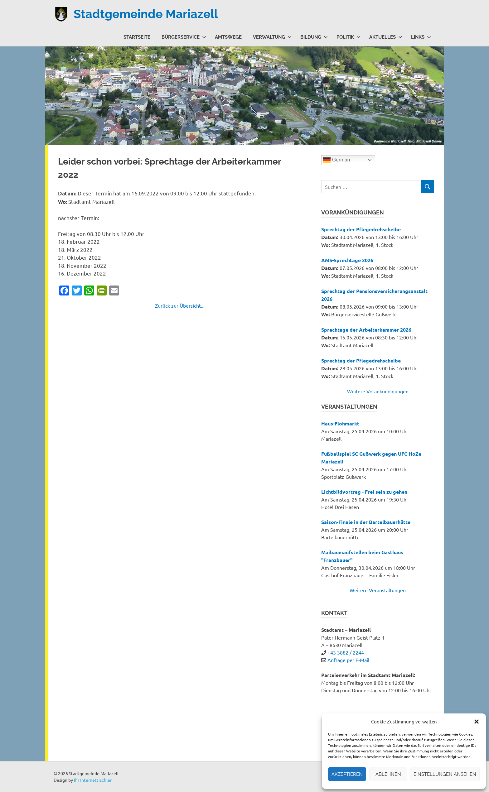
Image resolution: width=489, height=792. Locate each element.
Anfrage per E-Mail (348, 660)
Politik (348, 37)
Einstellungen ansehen (445, 774)
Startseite (136, 37)
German (336, 160)
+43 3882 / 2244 (345, 652)
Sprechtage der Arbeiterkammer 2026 (366, 329)
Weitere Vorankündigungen (378, 391)
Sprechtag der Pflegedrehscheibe (361, 229)
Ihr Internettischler (93, 780)
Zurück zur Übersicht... (180, 305)
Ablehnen (388, 774)
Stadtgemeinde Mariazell (146, 14)
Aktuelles (385, 37)
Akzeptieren (347, 774)
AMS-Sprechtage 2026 (347, 260)
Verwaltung (272, 37)
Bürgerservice (184, 37)
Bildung (314, 37)
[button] (476, 721)
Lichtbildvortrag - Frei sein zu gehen (364, 491)
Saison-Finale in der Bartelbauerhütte (365, 522)
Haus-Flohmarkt (340, 423)
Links (421, 37)
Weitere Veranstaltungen (378, 590)
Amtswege (228, 37)
